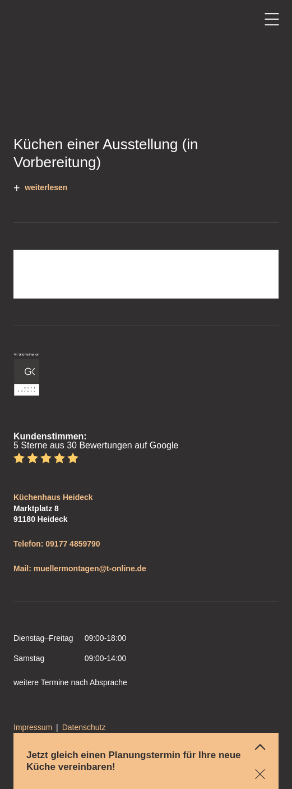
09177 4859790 (72, 543)
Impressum (32, 727)
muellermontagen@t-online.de (90, 568)
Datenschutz (84, 727)
